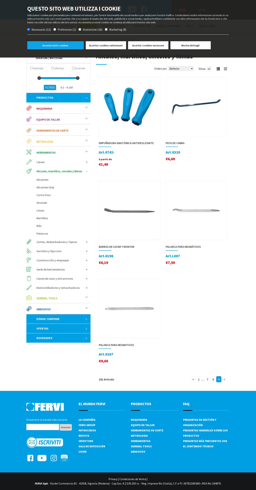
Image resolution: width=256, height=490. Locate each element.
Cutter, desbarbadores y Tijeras (56, 242)
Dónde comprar (62, 319)
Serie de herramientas (50, 269)
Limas (40, 210)
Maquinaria (44, 108)
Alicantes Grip (45, 187)
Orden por (160, 68)
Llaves (40, 162)
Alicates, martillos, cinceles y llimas (59, 171)
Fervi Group (87, 425)
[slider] (39, 78)
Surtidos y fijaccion (49, 251)
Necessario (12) (41, 29)
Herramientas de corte (52, 130)
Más (38, 226)
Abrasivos (43, 309)
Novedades (62, 338)
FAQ (186, 403)
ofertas (62, 328)
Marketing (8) (117, 29)
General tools (46, 298)
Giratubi (41, 203)
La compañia (87, 419)
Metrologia (44, 141)
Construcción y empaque (52, 260)
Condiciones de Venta (132, 479)
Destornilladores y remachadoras (58, 288)
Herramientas (46, 152)
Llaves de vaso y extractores (54, 278)
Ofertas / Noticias (61, 58)
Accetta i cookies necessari (148, 45)
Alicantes (42, 179)
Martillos (42, 218)
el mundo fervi (92, 403)
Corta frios (43, 195)
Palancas (42, 233)
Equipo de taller (48, 119)
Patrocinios (87, 430)
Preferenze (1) (67, 29)
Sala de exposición (92, 446)
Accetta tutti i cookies (55, 45)
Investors (86, 441)
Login (82, 451)
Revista (84, 435)
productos (62, 97)
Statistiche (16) (92, 29)
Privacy (112, 479)
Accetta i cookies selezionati (106, 45)
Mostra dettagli (190, 45)
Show (202, 69)
